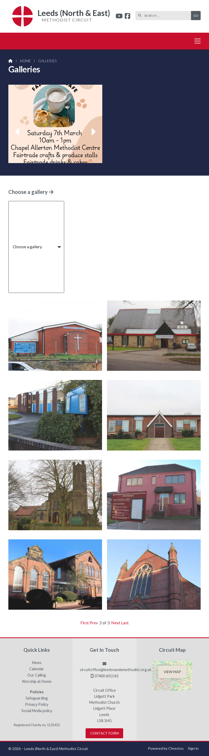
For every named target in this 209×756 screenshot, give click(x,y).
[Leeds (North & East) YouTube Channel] (119, 16)
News (36, 663)
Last (125, 622)
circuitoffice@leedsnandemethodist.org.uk (115, 669)
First (84, 622)
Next (115, 622)
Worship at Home (36, 681)
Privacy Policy (36, 704)
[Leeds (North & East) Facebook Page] (127, 16)
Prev (93, 622)
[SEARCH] (164, 15)
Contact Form (104, 733)
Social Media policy (36, 711)
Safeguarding (37, 698)
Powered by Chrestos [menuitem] (166, 748)
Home (25, 61)
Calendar (36, 669)
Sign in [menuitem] (193, 748)
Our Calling (36, 675)
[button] (18, 131)
